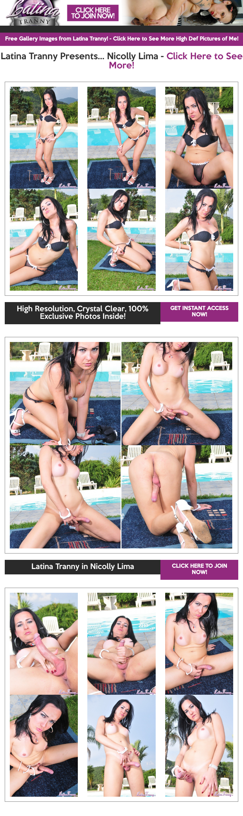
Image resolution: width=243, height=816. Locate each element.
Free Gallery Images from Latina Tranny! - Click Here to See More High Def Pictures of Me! (121, 39)
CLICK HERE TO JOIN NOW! (199, 569)
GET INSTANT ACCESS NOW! (199, 311)
